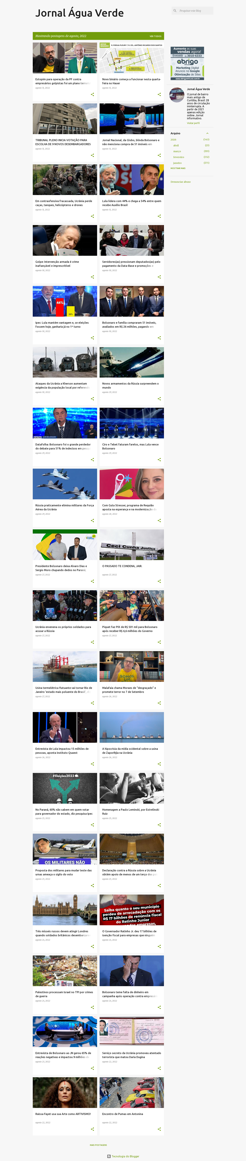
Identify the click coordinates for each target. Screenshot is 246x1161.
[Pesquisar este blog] (195, 11)
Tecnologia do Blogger (123, 1156)
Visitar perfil (193, 123)
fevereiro (178, 157)
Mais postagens (98, 1145)
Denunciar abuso (181, 181)
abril (176, 145)
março (177, 151)
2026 (173, 139)
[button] (92, 94)
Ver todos (155, 36)
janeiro (177, 162)
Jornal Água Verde (79, 13)
